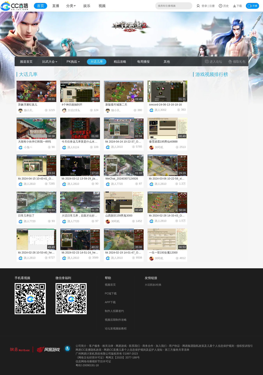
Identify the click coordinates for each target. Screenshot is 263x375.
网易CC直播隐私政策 (88, 349)
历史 (224, 6)
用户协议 (174, 345)
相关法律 (107, 345)
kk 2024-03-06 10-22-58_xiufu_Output (167, 178)
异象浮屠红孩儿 (27, 104)
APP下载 (110, 302)
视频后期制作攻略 (116, 319)
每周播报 (143, 61)
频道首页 (26, 61)
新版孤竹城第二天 (116, 104)
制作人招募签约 (114, 311)
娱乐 (86, 6)
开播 (252, 6)
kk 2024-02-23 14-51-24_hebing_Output (80, 252)
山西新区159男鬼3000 (118, 215)
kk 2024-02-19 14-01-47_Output (123, 252)
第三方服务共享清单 (177, 349)
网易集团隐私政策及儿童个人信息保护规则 (208, 345)
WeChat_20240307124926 (121, 178)
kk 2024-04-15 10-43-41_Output (36, 178)
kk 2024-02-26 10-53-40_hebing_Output (36, 252)
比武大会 (49, 61)
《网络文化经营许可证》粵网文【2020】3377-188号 (107, 357)
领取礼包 (236, 61)
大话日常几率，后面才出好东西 (80, 215)
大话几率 (96, 61)
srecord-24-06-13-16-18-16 (165, 104)
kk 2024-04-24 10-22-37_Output (123, 141)
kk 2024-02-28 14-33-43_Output (167, 215)
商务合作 (147, 345)
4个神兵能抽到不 (72, 104)
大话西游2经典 (153, 284)
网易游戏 (121, 345)
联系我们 (134, 345)
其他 (167, 61)
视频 (102, 6)
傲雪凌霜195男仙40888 (163, 141)
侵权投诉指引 (245, 345)
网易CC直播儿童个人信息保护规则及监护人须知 (133, 349)
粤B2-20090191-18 (87, 365)
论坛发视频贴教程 (116, 328)
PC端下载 (111, 293)
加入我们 (161, 345)
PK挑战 (73, 61)
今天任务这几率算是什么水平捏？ (80, 141)
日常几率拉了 (26, 215)
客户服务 (94, 345)
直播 (55, 6)
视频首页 (110, 284)
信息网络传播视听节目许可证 (93, 361)
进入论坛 (213, 61)
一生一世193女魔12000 (163, 252)
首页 (40, 6)
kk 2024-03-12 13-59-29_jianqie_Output (80, 178)
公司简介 (81, 345)
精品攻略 (120, 61)
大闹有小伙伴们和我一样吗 (34, 141)
